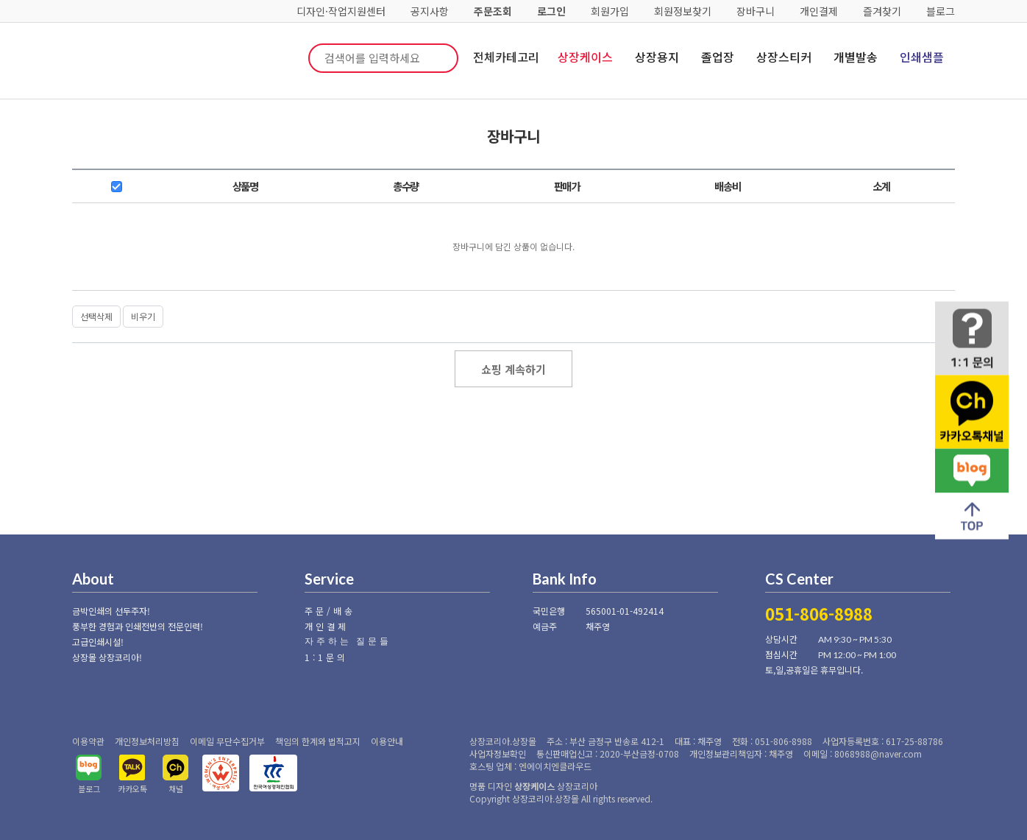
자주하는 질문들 (348, 640)
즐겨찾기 (882, 11)
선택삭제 (96, 316)
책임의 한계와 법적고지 (317, 741)
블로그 (940, 11)
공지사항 (430, 11)
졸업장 (717, 57)
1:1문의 (326, 657)
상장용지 (657, 57)
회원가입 (610, 11)
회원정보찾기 (682, 11)
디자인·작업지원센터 (340, 11)
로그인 (551, 11)
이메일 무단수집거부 (227, 741)
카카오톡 (132, 788)
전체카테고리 (506, 57)
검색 (436, 58)
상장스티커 (783, 57)
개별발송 (856, 57)
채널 (175, 788)
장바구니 (755, 11)
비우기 (143, 316)
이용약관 (88, 741)
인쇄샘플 (922, 57)
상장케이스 (585, 57)
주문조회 (493, 11)
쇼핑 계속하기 (513, 369)
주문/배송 (330, 610)
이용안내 (387, 741)
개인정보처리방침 (147, 741)
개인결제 (819, 11)
